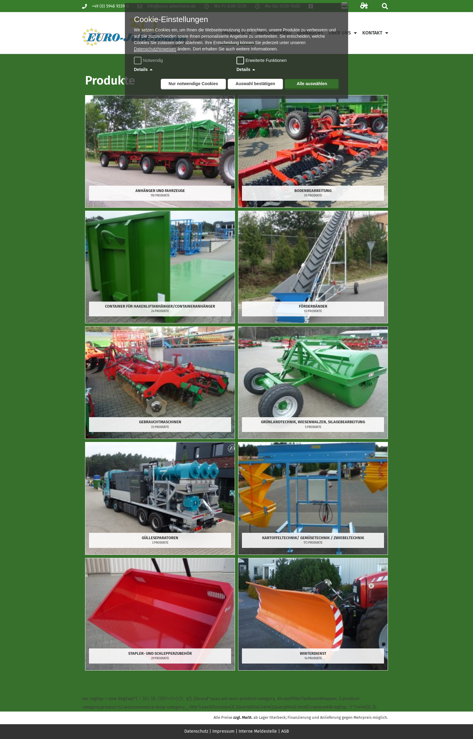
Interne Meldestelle (258, 731)
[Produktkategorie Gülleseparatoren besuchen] (160, 498)
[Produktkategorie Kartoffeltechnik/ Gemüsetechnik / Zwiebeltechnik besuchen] (313, 498)
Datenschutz (195, 731)
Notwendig (149, 60)
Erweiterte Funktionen (266, 60)
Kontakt (375, 32)
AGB (287, 731)
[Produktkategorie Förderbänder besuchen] (313, 267)
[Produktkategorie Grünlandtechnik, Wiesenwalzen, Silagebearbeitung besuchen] (313, 382)
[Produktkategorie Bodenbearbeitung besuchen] (313, 151)
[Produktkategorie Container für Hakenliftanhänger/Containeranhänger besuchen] (160, 267)
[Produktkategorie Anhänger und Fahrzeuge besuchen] (160, 151)
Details (141, 69)
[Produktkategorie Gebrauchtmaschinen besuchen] (160, 382)
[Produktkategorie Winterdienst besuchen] (313, 614)
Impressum (223, 731)
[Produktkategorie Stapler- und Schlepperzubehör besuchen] (160, 614)
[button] (384, 6)
